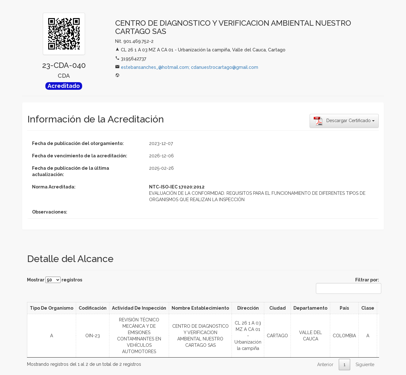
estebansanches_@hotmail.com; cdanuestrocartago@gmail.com (189, 67)
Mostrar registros (54, 280)
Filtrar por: (347, 285)
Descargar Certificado (344, 121)
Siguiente (365, 364)
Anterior (325, 364)
